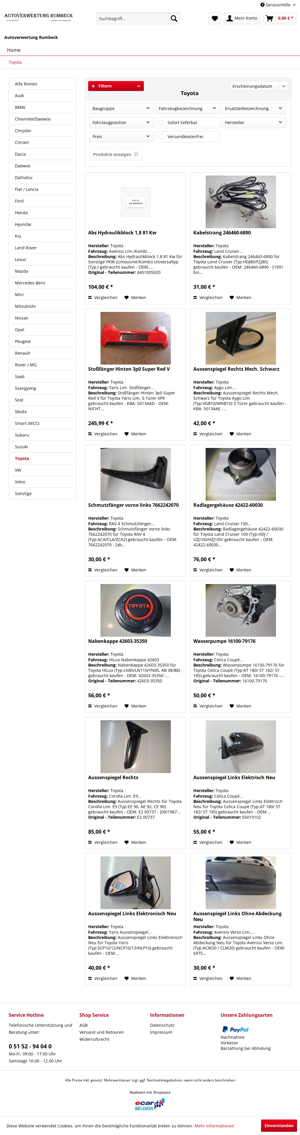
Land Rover (26, 247)
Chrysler (23, 130)
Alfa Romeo (26, 84)
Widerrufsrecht (94, 1039)
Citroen (22, 142)
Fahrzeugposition (110, 122)
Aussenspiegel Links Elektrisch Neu (234, 778)
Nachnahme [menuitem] (233, 1037)
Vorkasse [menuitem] (229, 1042)
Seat (19, 400)
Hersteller (234, 122)
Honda (21, 212)
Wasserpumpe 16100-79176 (224, 641)
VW (18, 470)
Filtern (102, 86)
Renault (22, 353)
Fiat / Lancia (26, 189)
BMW (20, 107)
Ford (19, 201)
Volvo (20, 482)
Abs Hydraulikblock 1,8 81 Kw (122, 233)
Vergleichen (102, 297)
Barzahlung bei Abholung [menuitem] (246, 1048)
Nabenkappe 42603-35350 (117, 641)
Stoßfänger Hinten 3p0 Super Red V (129, 369)
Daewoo (22, 166)
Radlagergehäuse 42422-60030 (228, 505)
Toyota (22, 458)
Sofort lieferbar (182, 122)
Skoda (21, 411)
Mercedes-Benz (30, 283)
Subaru (22, 435)
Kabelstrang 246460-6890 (222, 233)
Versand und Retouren (101, 1032)
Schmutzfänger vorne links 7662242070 (133, 505)
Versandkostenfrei (185, 136)
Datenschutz (162, 1025)
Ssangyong (25, 388)
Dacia (20, 154)
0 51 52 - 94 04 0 (30, 1046)
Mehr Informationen (214, 1126)
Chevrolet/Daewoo (33, 119)
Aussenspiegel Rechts (113, 778)
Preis (97, 136)
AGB (83, 1025)
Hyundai (23, 224)
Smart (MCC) (27, 423)
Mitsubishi (25, 306)
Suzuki (21, 446)
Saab (20, 376)
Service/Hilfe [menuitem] (276, 5)
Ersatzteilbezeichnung (247, 108)
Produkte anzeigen (115, 154)
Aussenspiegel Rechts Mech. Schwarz (236, 369)
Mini (19, 294)
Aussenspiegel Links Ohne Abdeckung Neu (237, 916)
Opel (19, 329)
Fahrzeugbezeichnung (180, 108)
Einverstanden (279, 1125)
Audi (19, 95)
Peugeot (23, 341)
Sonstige (23, 493)
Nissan (21, 318)
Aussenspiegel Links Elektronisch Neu (132, 914)
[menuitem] (138, 18)
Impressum (161, 1032)
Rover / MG (26, 365)
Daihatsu (24, 177)
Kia (18, 236)
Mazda (21, 271)
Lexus (20, 259)
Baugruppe (104, 108)
